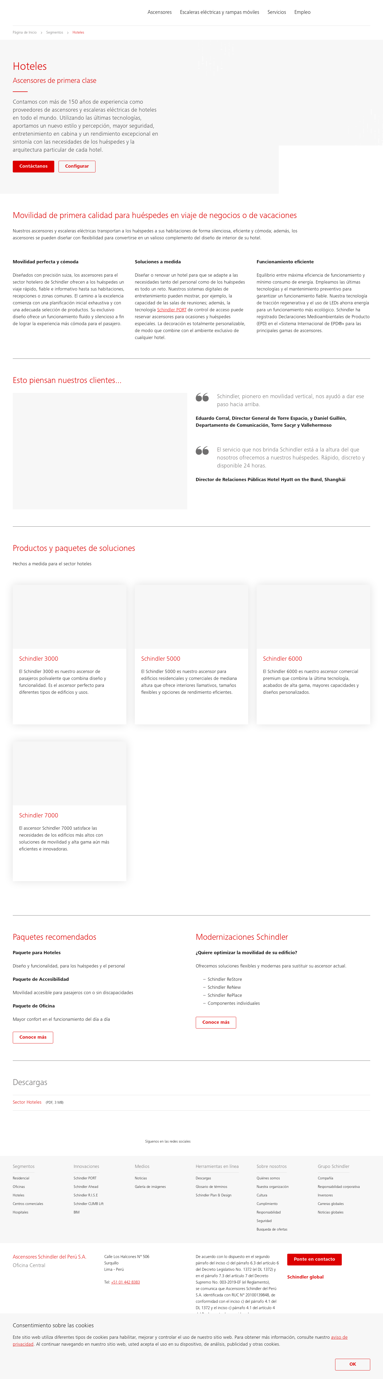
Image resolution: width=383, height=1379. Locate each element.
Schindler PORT (171, 310)
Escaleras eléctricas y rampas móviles (219, 12)
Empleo (302, 12)
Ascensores (160, 12)
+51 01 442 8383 (125, 1282)
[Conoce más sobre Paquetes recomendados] (33, 1037)
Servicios (277, 12)
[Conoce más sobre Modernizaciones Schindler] (216, 1023)
